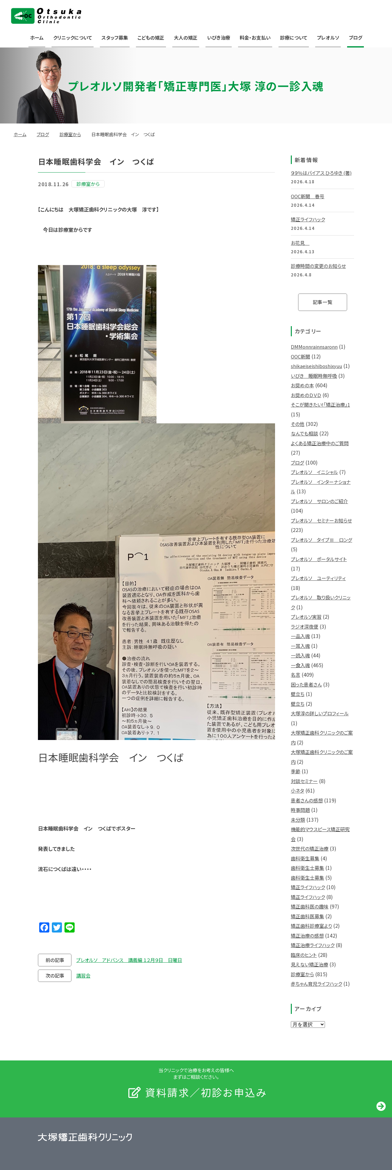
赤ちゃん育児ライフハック (316, 983)
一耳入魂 (300, 645)
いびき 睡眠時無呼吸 (314, 375)
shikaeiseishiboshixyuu (316, 366)
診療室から (70, 134)
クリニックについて (72, 37)
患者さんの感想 (307, 800)
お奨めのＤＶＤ (306, 395)
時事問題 (300, 809)
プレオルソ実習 (306, 616)
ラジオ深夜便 (304, 626)
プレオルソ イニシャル (314, 472)
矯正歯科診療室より (311, 925)
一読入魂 (300, 655)
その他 (297, 424)
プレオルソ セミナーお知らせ (321, 520)
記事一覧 (323, 302)
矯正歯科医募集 (307, 916)
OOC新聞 (300, 356)
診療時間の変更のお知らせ (318, 265)
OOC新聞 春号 (307, 196)
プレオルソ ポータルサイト (319, 559)
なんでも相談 (304, 433)
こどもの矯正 (151, 37)
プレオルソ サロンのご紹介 (319, 501)
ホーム (37, 37)
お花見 (300, 242)
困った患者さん (306, 684)
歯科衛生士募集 (307, 867)
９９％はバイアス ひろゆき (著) (321, 172)
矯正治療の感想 (307, 935)
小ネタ (297, 790)
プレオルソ (328, 37)
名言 (295, 674)
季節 (295, 771)
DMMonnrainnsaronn (314, 346)
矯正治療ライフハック (312, 945)
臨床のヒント (304, 955)
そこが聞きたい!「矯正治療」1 (320, 404)
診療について (293, 37)
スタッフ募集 (114, 37)
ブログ (355, 37)
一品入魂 (300, 636)
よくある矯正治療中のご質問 (320, 443)
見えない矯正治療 (309, 964)
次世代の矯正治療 (309, 848)
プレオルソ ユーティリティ (318, 578)
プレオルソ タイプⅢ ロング (321, 539)
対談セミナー (304, 781)
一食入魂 (300, 665)
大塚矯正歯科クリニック (46, 16)
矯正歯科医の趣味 (309, 906)
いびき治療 (218, 37)
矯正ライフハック (308, 219)
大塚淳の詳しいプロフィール (320, 713)
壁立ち (297, 694)
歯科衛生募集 (305, 858)
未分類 (298, 819)
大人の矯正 (186, 37)
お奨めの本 (302, 385)
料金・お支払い (255, 37)
